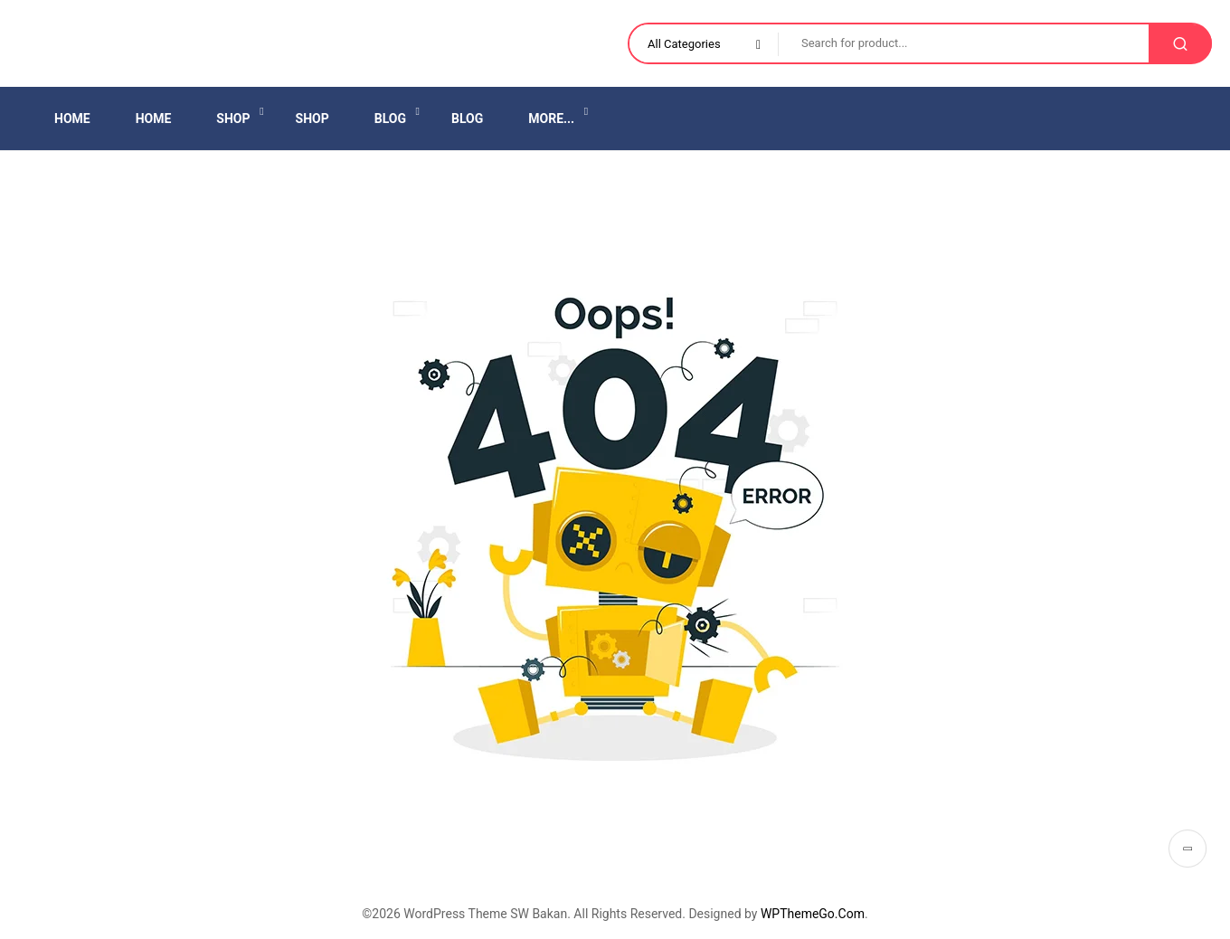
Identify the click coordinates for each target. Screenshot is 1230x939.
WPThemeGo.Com (813, 913)
